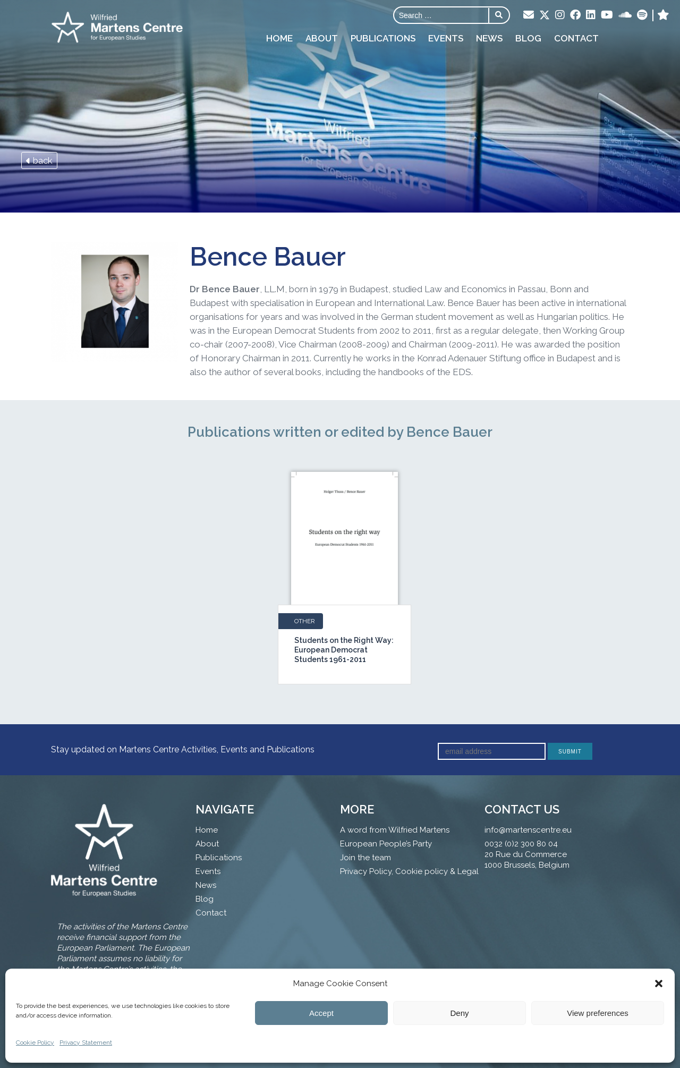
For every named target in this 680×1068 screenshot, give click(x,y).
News (489, 38)
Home (279, 38)
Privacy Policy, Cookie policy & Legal (409, 871)
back (39, 160)
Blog (528, 38)
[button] (658, 983)
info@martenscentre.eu (528, 830)
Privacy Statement (86, 1042)
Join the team (365, 857)
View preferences (597, 1013)
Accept (321, 1013)
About (321, 38)
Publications (383, 38)
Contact (576, 38)
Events (445, 38)
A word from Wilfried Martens (394, 830)
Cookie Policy (35, 1042)
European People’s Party (386, 844)
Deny (459, 1013)
